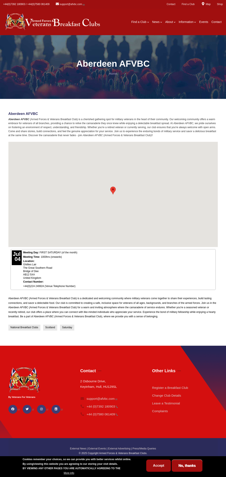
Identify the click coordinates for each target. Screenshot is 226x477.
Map (206, 4)
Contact (171, 4)
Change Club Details (166, 395)
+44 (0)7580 (99, 414)
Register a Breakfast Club (170, 387)
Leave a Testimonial (166, 403)
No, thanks (187, 465)
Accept (158, 465)
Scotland (50, 327)
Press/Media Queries (144, 448)
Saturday (67, 327)
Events (203, 22)
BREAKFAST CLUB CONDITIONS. (43, 473)
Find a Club (188, 4)
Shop (220, 4)
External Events (97, 448)
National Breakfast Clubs (24, 327)
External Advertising (119, 448)
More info (69, 473)
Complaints (160, 411)
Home (113, 73)
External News (78, 448)
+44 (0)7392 (99, 406)
